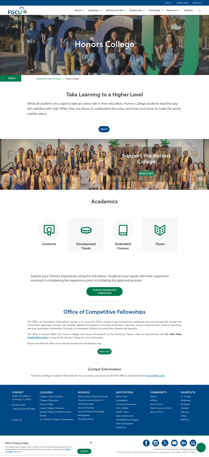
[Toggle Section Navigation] (10, 78)
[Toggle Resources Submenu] (173, 10)
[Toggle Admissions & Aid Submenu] (116, 10)
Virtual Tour (121, 428)
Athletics (188, 10)
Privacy (68, 449)
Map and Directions (125, 416)
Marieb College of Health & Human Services (55, 414)
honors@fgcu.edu (154, 376)
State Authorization (124, 424)
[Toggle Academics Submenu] (95, 10)
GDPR (10, 452)
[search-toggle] (199, 10)
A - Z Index (186, 397)
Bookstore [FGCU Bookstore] (185, 404)
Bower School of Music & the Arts (93, 397)
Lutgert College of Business (52, 408)
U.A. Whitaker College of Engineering (56, 420)
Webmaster (165, 452)
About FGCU (122, 397)
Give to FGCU (156, 404)
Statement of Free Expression (145, 452)
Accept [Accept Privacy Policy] (84, 452)
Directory (183, 3)
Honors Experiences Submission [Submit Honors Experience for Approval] (105, 291)
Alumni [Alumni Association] (153, 397)
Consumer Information (126, 404)
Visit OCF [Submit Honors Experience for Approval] (104, 352)
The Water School (86, 419)
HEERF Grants (122, 412)
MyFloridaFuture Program (127, 420)
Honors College (47, 404)
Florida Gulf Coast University (49, 79)
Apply (168, 3)
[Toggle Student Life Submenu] (137, 10)
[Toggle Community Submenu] (156, 10)
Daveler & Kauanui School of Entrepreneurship (90, 402)
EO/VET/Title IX (189, 452)
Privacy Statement (124, 452)
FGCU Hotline (122, 408)
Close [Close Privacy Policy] (91, 442)
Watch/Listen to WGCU (161, 408)
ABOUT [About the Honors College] (104, 129)
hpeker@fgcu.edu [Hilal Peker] (37, 337)
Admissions (186, 401)
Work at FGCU (156, 412)
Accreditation (122, 401)
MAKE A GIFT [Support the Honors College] (146, 174)
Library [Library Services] (184, 416)
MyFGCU (197, 3)
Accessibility (176, 452)
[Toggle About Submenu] (79, 10)
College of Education (49, 401)
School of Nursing (86, 408)
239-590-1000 (18, 405)
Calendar (185, 408)
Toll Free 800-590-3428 (24, 409)
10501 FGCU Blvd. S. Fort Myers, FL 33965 (21, 398)
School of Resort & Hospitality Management (91, 414)
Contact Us (17, 420)
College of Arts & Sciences (51, 397)
